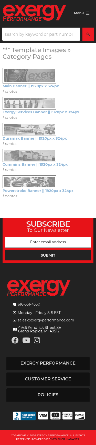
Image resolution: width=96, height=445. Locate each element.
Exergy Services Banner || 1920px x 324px (41, 112)
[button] (48, 34)
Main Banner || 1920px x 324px (31, 86)
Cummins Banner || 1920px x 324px (35, 164)
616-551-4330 (29, 304)
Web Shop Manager (65, 439)
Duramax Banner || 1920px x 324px (35, 138)
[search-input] (41, 34)
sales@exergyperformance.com (46, 320)
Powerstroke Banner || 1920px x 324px (38, 190)
